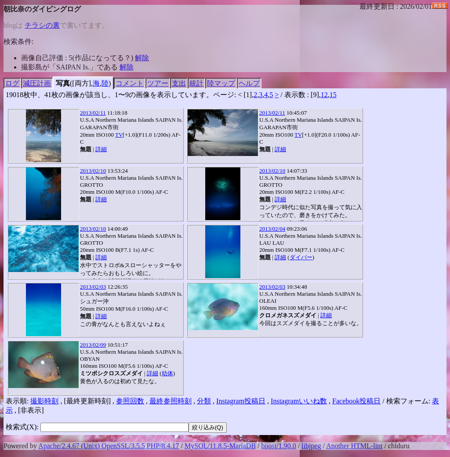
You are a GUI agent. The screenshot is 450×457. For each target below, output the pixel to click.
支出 (179, 83)
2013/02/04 (272, 228)
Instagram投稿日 (240, 401)
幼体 (167, 373)
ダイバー (301, 257)
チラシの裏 (42, 25)
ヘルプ (249, 83)
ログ (12, 83)
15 (333, 94)
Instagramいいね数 (299, 401)
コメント (130, 83)
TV (119, 134)
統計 (196, 83)
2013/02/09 (93, 344)
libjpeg (311, 446)
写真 (63, 83)
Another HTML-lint (354, 446)
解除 (142, 58)
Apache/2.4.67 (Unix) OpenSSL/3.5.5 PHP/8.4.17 (108, 446)
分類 (204, 401)
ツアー (157, 83)
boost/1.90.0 (278, 446)
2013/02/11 (93, 112)
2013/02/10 (93, 170)
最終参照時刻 (170, 401)
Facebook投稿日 (356, 401)
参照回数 (130, 401)
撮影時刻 (44, 401)
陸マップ (221, 83)
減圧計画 (37, 83)
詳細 (101, 149)
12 (324, 94)
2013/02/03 (93, 286)
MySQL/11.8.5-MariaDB (220, 446)
